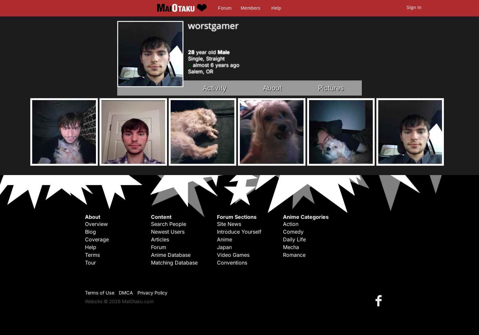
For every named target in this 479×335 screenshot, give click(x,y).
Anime (224, 239)
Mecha (291, 247)
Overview (96, 224)
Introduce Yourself (239, 231)
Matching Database (174, 262)
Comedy (293, 231)
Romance (294, 255)
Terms (92, 255)
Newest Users (167, 231)
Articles (160, 239)
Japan (224, 247)
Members (250, 8)
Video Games (233, 255)
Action (290, 224)
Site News (229, 224)
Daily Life (294, 239)
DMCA (126, 292)
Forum (224, 8)
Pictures (331, 88)
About (272, 88)
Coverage (97, 239)
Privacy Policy (152, 292)
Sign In (414, 7)
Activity (215, 88)
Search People (168, 224)
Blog (90, 231)
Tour (90, 262)
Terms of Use (99, 292)
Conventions (232, 262)
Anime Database (171, 255)
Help (276, 8)
